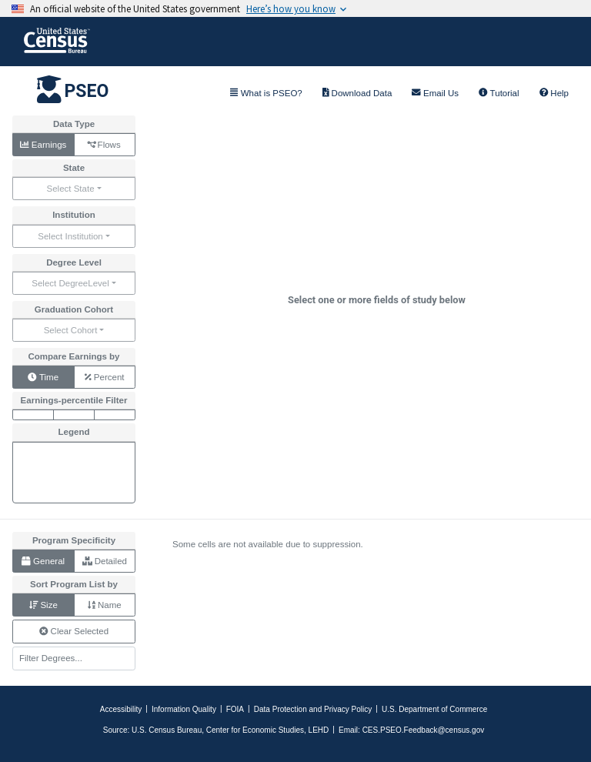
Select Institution (70, 236)
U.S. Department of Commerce (434, 709)
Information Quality (184, 709)
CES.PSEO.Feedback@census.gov (423, 730)
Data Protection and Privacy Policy (313, 709)
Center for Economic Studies (255, 730)
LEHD (319, 730)
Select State (70, 188)
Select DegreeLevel (70, 283)
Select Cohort (71, 330)
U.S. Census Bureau (167, 730)
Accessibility (121, 709)
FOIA (235, 709)
